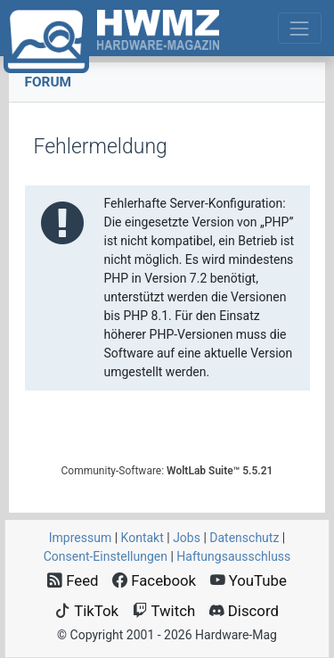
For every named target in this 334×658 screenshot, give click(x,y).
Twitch (164, 611)
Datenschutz (244, 538)
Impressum (80, 538)
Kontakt (142, 538)
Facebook (154, 580)
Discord (244, 611)
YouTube (248, 580)
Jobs (186, 538)
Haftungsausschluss (233, 556)
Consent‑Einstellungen (105, 556)
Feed (73, 580)
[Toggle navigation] (300, 28)
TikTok (86, 611)
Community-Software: (167, 471)
